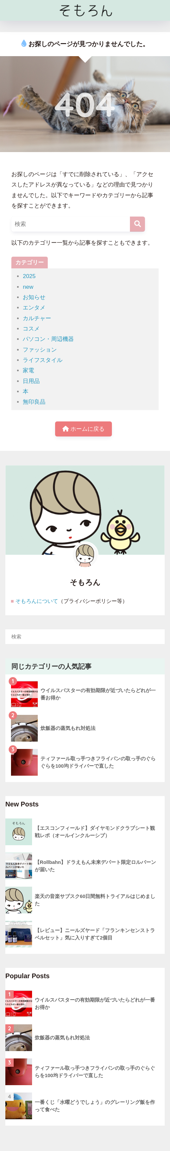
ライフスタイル (42, 360)
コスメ (31, 329)
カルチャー (37, 318)
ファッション (40, 350)
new (28, 287)
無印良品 (34, 402)
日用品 (31, 381)
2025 (29, 276)
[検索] (137, 224)
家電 (28, 370)
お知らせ (34, 297)
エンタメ (34, 307)
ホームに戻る (83, 429)
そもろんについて (36, 601)
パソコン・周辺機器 (48, 339)
